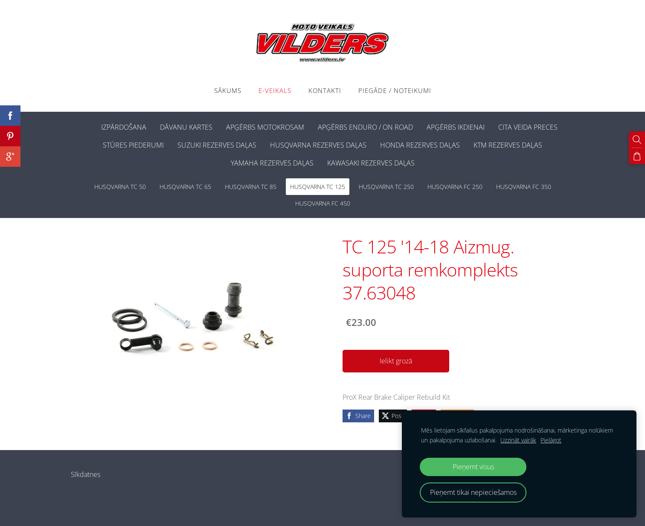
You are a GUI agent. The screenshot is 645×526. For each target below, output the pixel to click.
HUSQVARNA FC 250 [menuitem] (454, 187)
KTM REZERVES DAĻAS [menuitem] (508, 145)
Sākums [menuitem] (227, 90)
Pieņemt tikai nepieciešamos (473, 492)
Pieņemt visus (473, 466)
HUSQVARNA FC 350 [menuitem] (523, 187)
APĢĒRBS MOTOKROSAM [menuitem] (265, 127)
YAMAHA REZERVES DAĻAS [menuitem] (272, 163)
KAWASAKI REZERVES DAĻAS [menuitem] (371, 163)
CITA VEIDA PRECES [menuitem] (528, 127)
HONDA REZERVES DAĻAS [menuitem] (420, 145)
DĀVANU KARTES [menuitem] (186, 127)
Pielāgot (550, 440)
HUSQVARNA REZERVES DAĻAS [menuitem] (318, 145)
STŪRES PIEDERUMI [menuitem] (133, 145)
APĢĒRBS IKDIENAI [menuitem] (456, 127)
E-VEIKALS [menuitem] (275, 90)
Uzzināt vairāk (518, 440)
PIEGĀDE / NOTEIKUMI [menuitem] (394, 90)
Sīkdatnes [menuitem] (85, 474)
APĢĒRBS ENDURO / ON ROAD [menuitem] (365, 127)
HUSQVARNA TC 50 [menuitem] (120, 187)
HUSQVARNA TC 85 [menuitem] (250, 187)
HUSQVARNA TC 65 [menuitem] (185, 187)
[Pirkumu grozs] (637, 156)
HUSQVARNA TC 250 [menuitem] (386, 187)
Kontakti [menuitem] (324, 90)
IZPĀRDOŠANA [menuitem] (123, 127)
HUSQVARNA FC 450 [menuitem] (322, 203)
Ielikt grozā (396, 361)
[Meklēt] (637, 139)
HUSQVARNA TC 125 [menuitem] (317, 187)
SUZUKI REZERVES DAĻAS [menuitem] (216, 145)
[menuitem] (87, 125)
